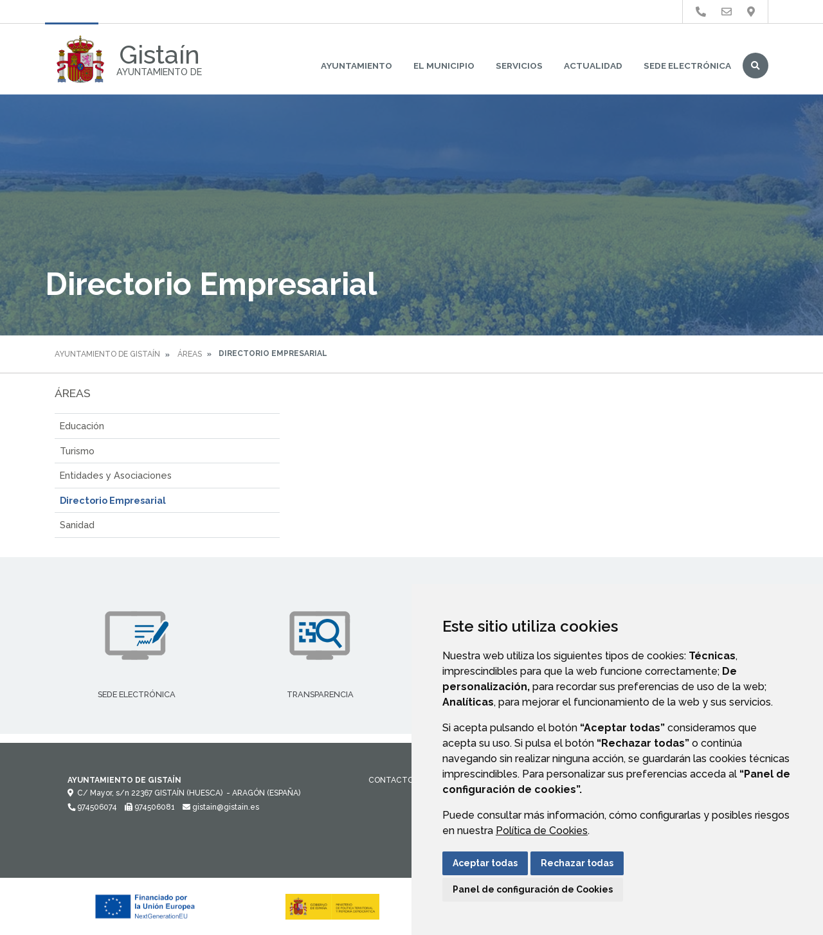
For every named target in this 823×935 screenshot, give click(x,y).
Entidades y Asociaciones (116, 475)
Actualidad (593, 65)
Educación (82, 425)
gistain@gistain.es (221, 807)
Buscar (755, 65)
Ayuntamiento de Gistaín (107, 354)
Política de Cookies (542, 830)
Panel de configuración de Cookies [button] (533, 889)
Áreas (189, 354)
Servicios (519, 65)
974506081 (150, 807)
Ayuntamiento (356, 65)
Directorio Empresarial (113, 500)
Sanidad (77, 524)
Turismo (77, 450)
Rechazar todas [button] (577, 863)
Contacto (390, 780)
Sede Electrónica (687, 65)
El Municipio (444, 65)
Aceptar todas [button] (485, 863)
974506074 (92, 807)
